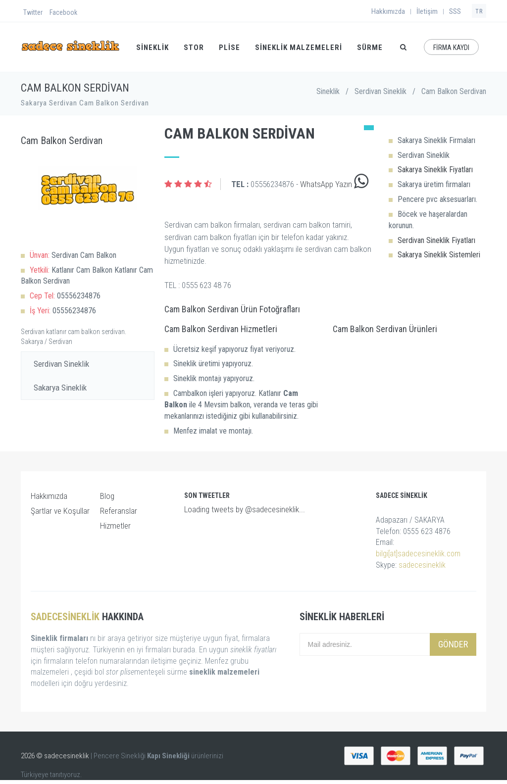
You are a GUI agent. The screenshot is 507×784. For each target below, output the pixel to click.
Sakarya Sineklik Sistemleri (439, 254)
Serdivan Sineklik (380, 91)
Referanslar (118, 511)
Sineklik (328, 91)
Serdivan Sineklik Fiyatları (436, 240)
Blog (107, 496)
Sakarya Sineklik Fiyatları (435, 169)
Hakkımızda (388, 11)
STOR (194, 47)
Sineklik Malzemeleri (298, 47)
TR (479, 11)
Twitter (33, 12)
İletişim (427, 11)
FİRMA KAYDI (451, 47)
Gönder (453, 644)
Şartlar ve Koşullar (60, 511)
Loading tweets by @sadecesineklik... (244, 509)
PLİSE (229, 47)
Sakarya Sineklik (60, 387)
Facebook (63, 12)
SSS (455, 11)
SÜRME (370, 47)
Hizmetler (115, 526)
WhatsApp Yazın (334, 184)
